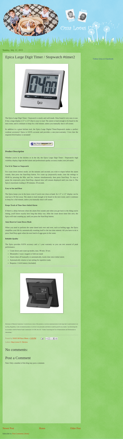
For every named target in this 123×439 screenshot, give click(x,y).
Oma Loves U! (16, 342)
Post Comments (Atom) (20, 434)
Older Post (75, 428)
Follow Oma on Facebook (103, 59)
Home (42, 428)
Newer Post (8, 428)
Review (25, 342)
